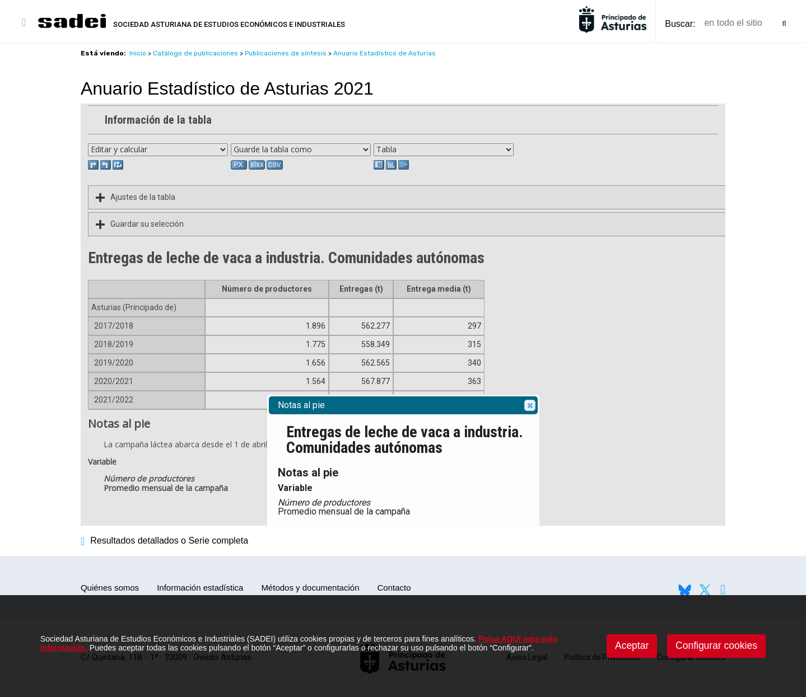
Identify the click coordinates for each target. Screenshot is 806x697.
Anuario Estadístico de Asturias (384, 53)
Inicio (137, 53)
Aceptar (632, 645)
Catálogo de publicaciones (195, 53)
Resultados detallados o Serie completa (164, 540)
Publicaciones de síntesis (286, 53)
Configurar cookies (716, 645)
